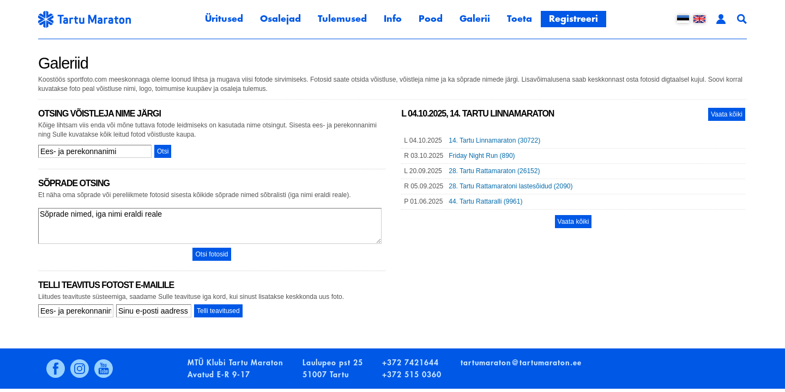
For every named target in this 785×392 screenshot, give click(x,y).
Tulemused (342, 19)
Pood (431, 19)
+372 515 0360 (412, 374)
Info (393, 19)
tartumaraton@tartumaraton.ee (521, 362)
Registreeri (573, 19)
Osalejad (280, 19)
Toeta (519, 19)
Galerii (475, 19)
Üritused (224, 19)
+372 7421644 (410, 362)
